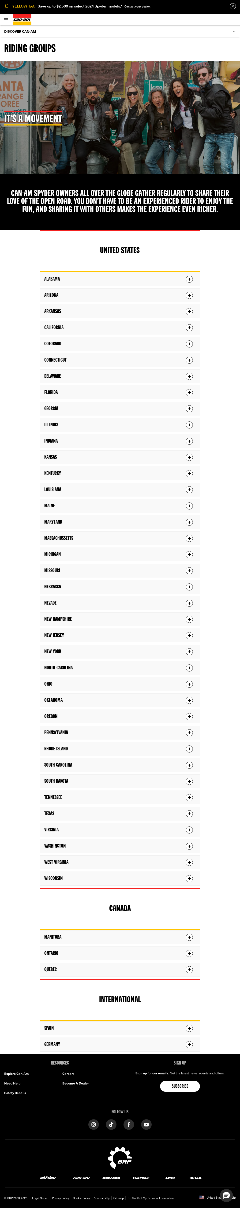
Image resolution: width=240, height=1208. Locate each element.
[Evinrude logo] (141, 1177)
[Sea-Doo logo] (111, 1177)
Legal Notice (40, 1198)
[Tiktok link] (111, 1124)
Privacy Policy (60, 1198)
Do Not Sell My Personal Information (151, 1198)
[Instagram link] (93, 1124)
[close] (233, 6)
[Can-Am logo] (22, 19)
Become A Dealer (75, 1083)
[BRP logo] (120, 1157)
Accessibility (102, 1198)
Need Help (12, 1083)
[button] (226, 1195)
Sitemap (118, 1198)
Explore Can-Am (16, 1073)
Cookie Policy (81, 1198)
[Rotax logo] (196, 1177)
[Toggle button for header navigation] (6, 19)
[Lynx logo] (170, 1177)
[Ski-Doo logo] (47, 1177)
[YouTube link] (146, 1124)
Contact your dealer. (137, 6)
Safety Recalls (15, 1092)
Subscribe (180, 1086)
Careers (68, 1073)
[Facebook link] (129, 1124)
